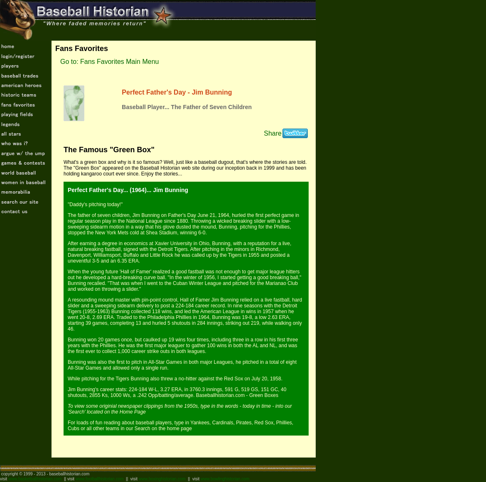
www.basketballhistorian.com (34, 479)
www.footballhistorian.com (100, 479)
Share (273, 133)
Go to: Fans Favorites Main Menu (109, 61)
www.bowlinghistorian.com (225, 479)
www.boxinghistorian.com (162, 479)
